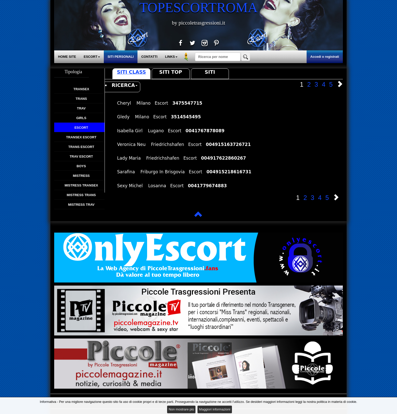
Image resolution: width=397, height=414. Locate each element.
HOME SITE (67, 57)
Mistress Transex (81, 185)
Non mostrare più (181, 409)
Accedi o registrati (324, 57)
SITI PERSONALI (121, 57)
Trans (81, 99)
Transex (81, 89)
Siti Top (170, 72)
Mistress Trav (81, 204)
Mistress (81, 176)
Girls (81, 118)
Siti (210, 72)
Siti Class (131, 72)
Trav (81, 108)
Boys (81, 166)
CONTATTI (149, 57)
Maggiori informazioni (214, 409)
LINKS (171, 57)
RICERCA (124, 85)
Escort (81, 127)
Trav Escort (81, 156)
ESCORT (92, 57)
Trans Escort (81, 147)
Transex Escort (81, 137)
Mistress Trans (81, 195)
